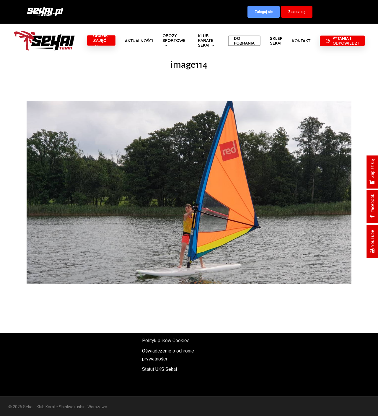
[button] (263, 12)
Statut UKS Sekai (159, 369)
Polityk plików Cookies (166, 340)
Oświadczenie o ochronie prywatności (168, 355)
